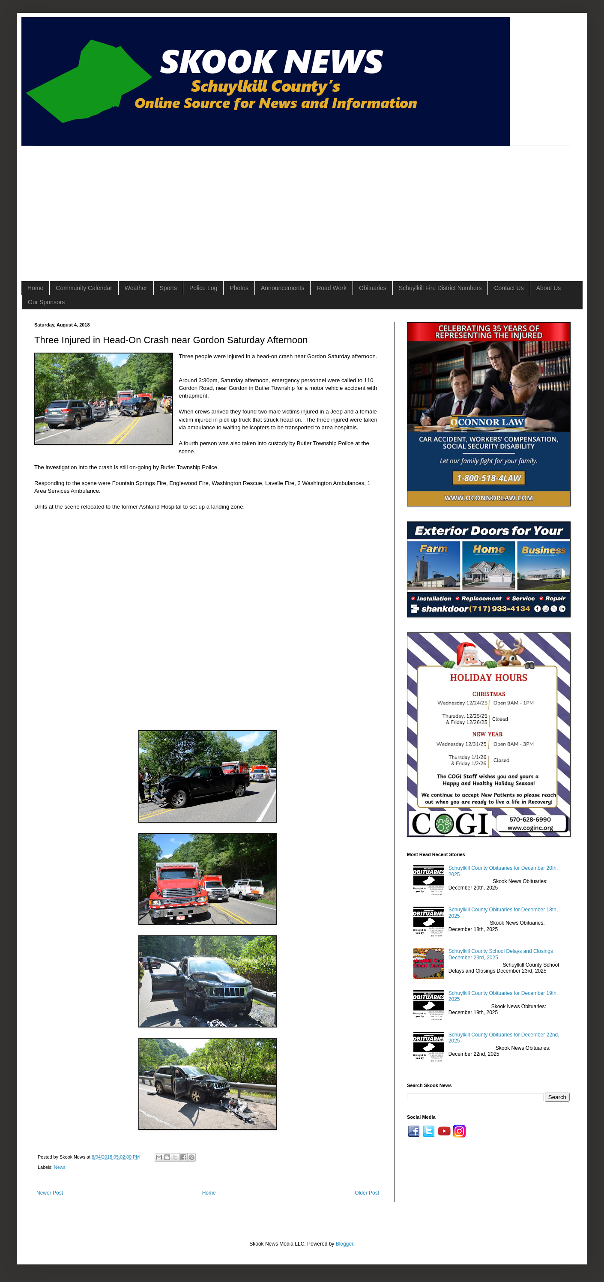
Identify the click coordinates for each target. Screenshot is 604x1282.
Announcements (282, 288)
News (60, 1167)
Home (35, 288)
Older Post (367, 1193)
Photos (239, 288)
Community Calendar (84, 288)
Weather (136, 288)
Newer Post (49, 1193)
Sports (168, 288)
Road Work (332, 288)
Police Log (203, 288)
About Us (548, 288)
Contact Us (508, 288)
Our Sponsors (46, 302)
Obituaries (372, 288)
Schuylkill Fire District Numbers (440, 288)
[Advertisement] (168, 206)
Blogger (344, 1244)
